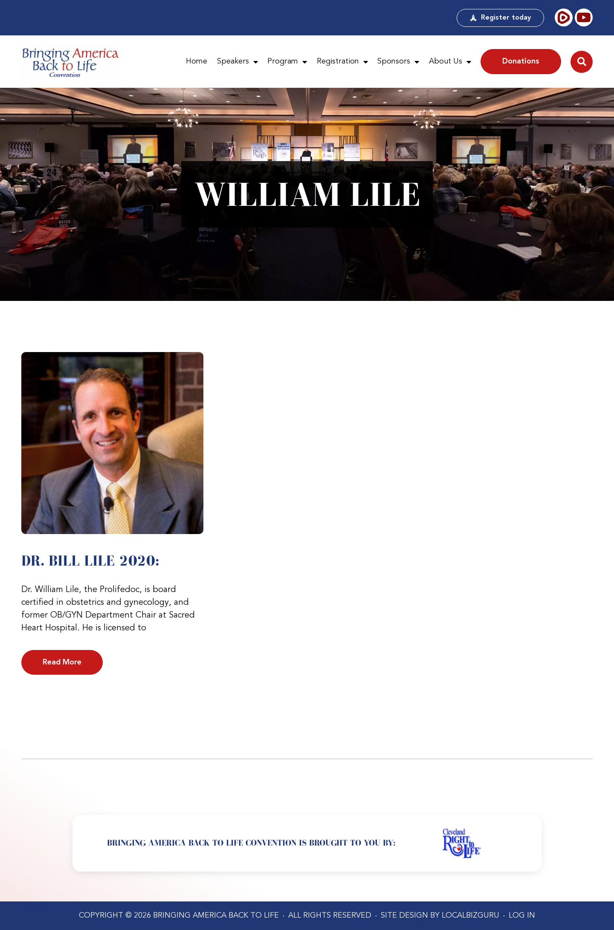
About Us (450, 62)
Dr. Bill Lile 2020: (90, 560)
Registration (342, 62)
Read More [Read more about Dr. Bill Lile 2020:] (62, 662)
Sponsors (398, 62)
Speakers (237, 62)
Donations (520, 61)
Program (287, 62)
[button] (582, 62)
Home (196, 61)
